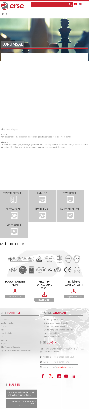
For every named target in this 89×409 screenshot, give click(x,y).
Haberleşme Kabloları (53, 319)
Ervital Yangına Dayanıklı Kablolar (58, 329)
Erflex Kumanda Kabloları (55, 326)
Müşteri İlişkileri (7, 323)
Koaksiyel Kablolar (52, 333)
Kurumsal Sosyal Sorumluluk (17, 105)
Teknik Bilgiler (7, 333)
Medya (4, 340)
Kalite (3, 329)
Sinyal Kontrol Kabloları (54, 336)
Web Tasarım (25, 406)
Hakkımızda (9, 57)
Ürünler (4, 326)
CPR (2, 336)
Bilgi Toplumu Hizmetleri (15, 121)
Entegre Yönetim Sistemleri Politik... (21, 89)
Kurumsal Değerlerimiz (14, 81)
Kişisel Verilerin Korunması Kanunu (16, 350)
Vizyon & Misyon (11, 73)
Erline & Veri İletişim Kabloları (56, 323)
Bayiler (4, 343)
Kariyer (6, 113)
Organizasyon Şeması (13, 65)
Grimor (33, 406)
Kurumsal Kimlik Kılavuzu (15, 97)
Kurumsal (5, 319)
